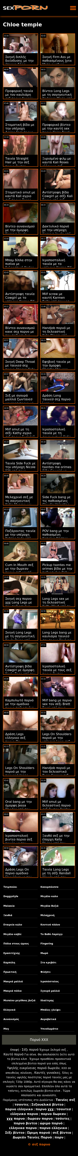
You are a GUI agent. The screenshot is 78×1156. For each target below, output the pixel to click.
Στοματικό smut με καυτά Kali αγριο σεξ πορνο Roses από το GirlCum (20, 197)
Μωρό (44, 953)
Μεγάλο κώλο (49, 896)
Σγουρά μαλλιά (50, 991)
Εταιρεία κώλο (13, 924)
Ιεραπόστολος (49, 981)
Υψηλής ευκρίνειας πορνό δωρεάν (33, 1068)
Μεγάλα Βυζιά (49, 906)
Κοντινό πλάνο (50, 924)
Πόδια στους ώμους (16, 943)
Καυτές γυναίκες (47, 1073)
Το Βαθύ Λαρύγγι (51, 934)
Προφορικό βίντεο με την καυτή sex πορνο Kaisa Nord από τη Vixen (56, 130)
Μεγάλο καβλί (13, 934)
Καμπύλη (9, 962)
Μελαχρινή (47, 915)
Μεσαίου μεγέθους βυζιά (19, 1000)
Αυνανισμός (11, 1019)
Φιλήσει (45, 972)
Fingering (46, 943)
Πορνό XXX (39, 1040)
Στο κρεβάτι (48, 962)
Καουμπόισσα (49, 887)
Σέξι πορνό (30, 1049)
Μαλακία (9, 906)
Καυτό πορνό (14, 1054)
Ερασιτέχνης (12, 953)
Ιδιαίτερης (47, 1000)
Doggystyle (11, 896)
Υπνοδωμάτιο (49, 1028)
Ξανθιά (8, 915)
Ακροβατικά (48, 1019)
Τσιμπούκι (10, 887)
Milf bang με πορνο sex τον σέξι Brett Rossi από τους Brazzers (57, 705)
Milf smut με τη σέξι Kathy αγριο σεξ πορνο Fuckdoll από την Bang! (20, 434)
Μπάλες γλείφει (50, 1009)
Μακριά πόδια (13, 991)
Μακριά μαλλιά (13, 981)
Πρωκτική (10, 972)
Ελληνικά (10, 1009)
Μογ (6, 1028)
